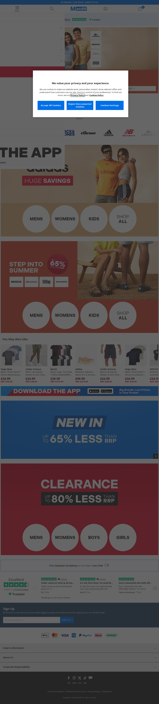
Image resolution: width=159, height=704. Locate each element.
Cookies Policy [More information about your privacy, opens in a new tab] (96, 95)
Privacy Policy (77, 95)
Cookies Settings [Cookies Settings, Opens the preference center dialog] (110, 105)
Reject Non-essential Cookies (80, 105)
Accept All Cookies (51, 105)
